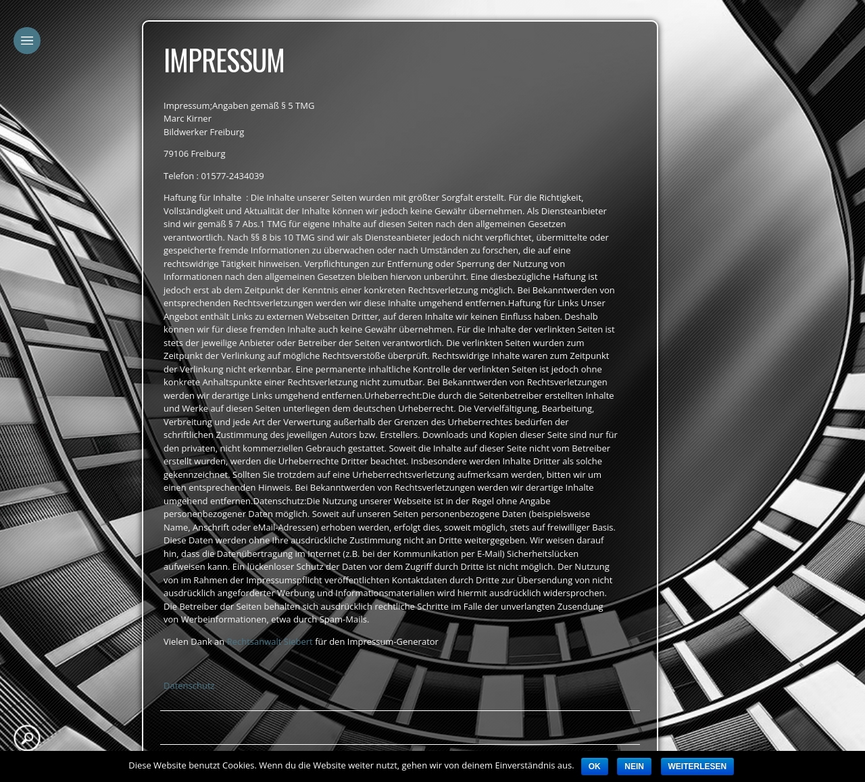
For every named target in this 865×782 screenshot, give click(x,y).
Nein (634, 766)
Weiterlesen (697, 766)
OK (595, 766)
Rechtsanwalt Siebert (270, 641)
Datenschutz (189, 685)
